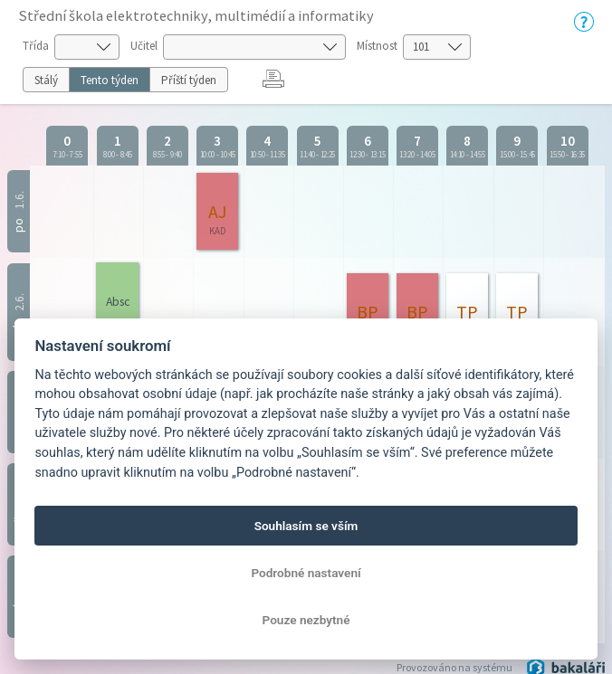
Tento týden (110, 80)
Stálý (46, 80)
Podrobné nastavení (305, 572)
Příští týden (188, 80)
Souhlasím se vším (306, 525)
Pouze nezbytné (306, 619)
